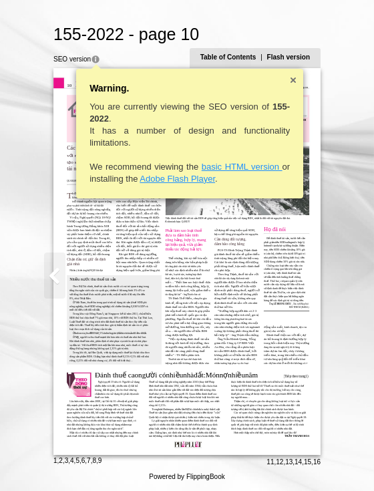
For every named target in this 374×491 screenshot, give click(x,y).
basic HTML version (242, 167)
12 (279, 462)
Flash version (288, 57)
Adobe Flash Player (177, 179)
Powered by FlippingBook (186, 476)
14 (298, 462)
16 (317, 462)
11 (270, 462)
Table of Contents (228, 57)
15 (307, 462)
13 (289, 462)
